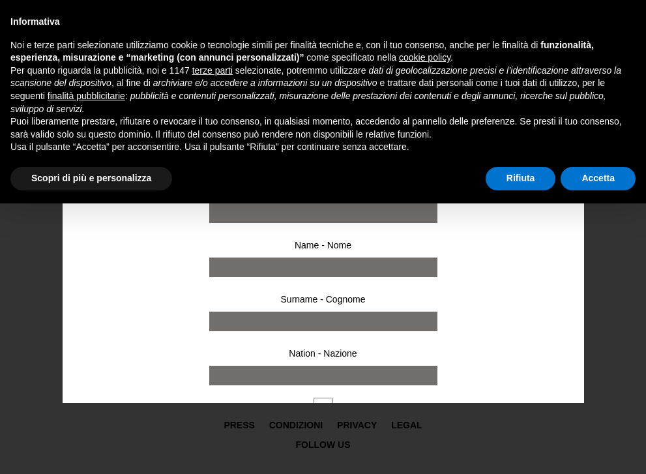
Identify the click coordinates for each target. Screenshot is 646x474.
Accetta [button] (598, 178)
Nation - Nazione (323, 353)
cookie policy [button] (424, 57)
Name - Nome (323, 245)
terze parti (212, 70)
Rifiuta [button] (521, 178)
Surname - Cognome (323, 299)
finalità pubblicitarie (86, 96)
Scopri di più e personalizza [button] (91, 178)
